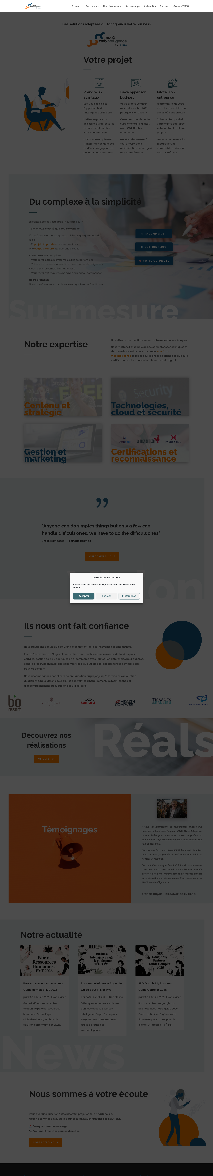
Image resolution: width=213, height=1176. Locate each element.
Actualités (150, 6)
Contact (164, 6)
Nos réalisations (112, 6)
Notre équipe (132, 6)
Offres (75, 6)
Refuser (106, 596)
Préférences (129, 596)
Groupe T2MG (181, 6)
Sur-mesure (92, 6)
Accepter (84, 596)
